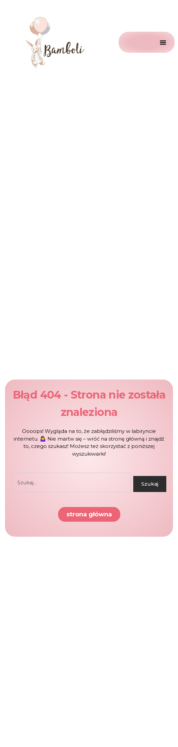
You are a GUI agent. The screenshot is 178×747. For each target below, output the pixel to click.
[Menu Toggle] (146, 42)
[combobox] (71, 482)
